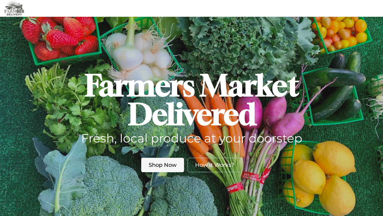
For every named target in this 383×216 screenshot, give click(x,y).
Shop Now (163, 165)
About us (185, 8)
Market (155, 8)
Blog (215, 8)
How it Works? (214, 165)
